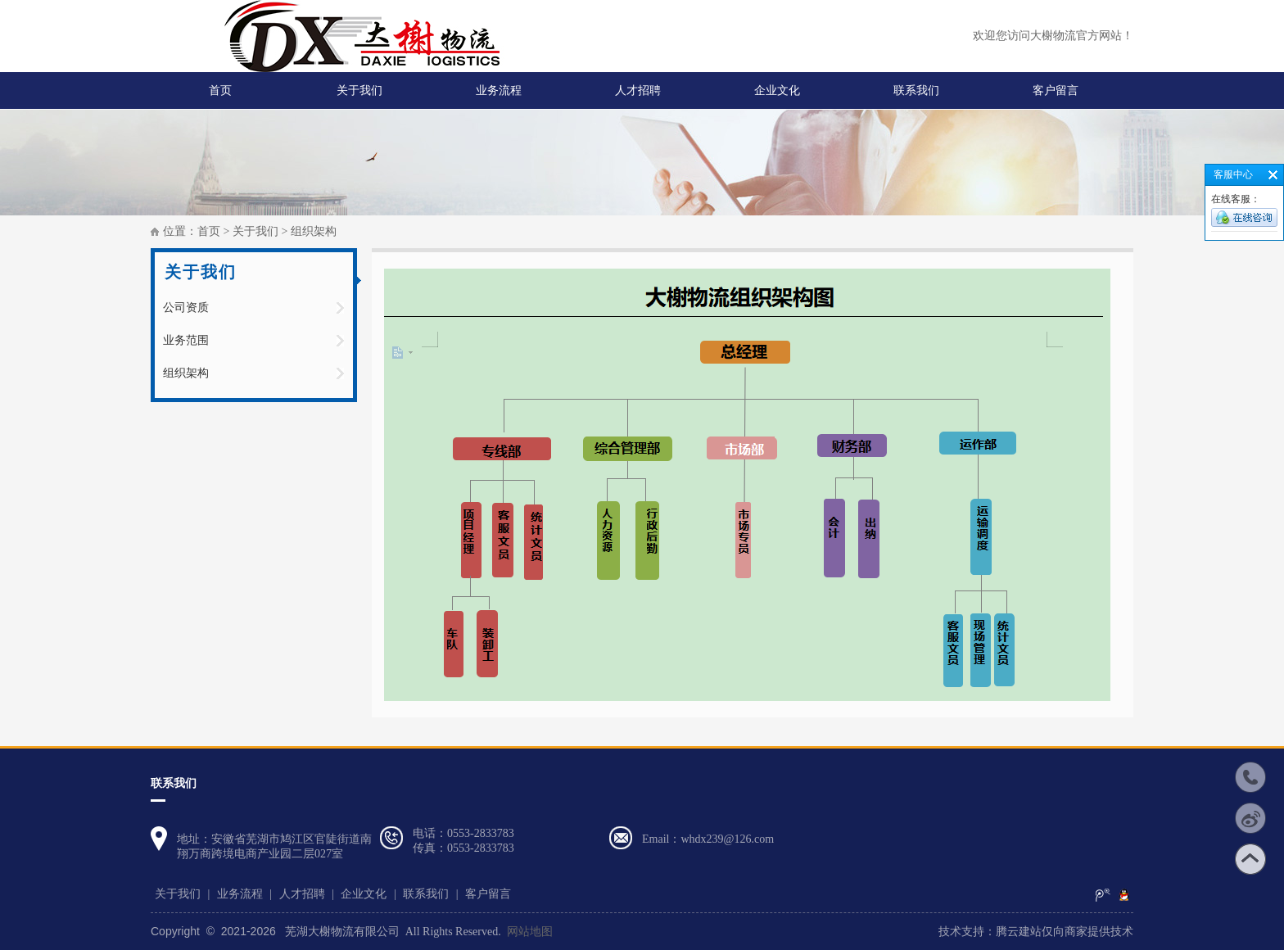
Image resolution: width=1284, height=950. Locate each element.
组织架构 (186, 373)
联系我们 (916, 90)
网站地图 (530, 931)
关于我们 (359, 90)
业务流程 (499, 90)
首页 (220, 90)
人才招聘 (638, 90)
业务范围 (186, 340)
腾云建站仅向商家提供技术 (1064, 931)
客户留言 (1055, 90)
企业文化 (777, 90)
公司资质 (186, 307)
